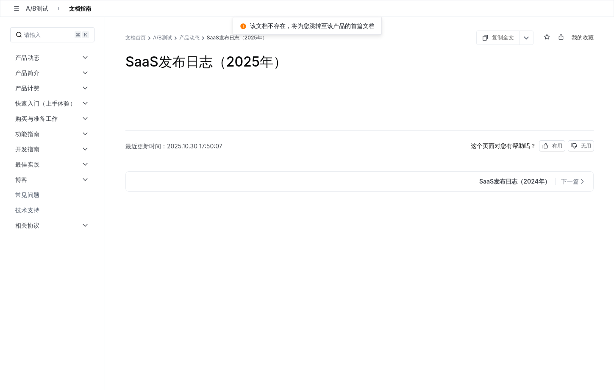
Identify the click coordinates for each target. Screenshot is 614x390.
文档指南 (80, 8)
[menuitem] (53, 195)
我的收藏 (583, 37)
